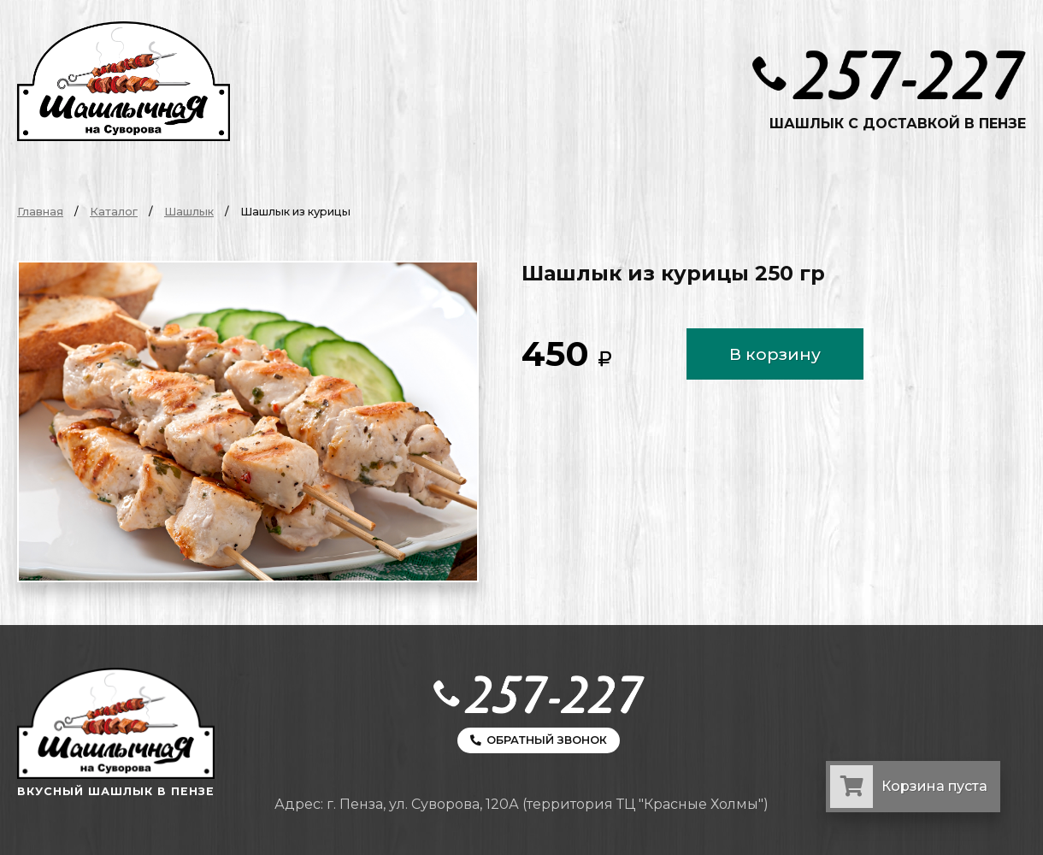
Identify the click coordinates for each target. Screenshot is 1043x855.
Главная (40, 211)
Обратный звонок (538, 740)
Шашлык (189, 211)
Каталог (114, 211)
